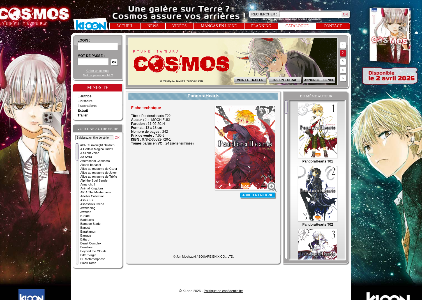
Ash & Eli (86, 200)
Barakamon (88, 231)
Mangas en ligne (219, 26)
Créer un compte (97, 70)
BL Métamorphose (92, 259)
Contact (333, 26)
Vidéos (179, 26)
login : (84, 40)
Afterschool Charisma (95, 160)
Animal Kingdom (91, 188)
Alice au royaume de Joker (98, 172)
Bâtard (84, 239)
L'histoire (85, 101)
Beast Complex (91, 243)
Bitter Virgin (88, 255)
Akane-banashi (90, 164)
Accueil (124, 26)
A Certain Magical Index (96, 149)
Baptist (85, 227)
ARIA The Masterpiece (95, 192)
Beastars (86, 247)
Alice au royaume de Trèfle (98, 176)
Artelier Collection (92, 196)
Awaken (85, 212)
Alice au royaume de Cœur (98, 168)
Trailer (83, 115)
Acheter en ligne (258, 195)
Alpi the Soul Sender (94, 180)
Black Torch (88, 263)
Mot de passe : (91, 56)
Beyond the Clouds (93, 251)
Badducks (87, 219)
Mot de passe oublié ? (98, 75)
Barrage (85, 235)
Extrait (83, 111)
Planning (261, 26)
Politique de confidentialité (223, 291)
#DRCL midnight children (97, 145)
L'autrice (85, 96)
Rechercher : (264, 14)
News (153, 26)
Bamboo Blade (90, 223)
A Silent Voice (89, 153)
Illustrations (87, 106)
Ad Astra (86, 157)
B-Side (85, 215)
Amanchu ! (87, 184)
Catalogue (297, 26)
